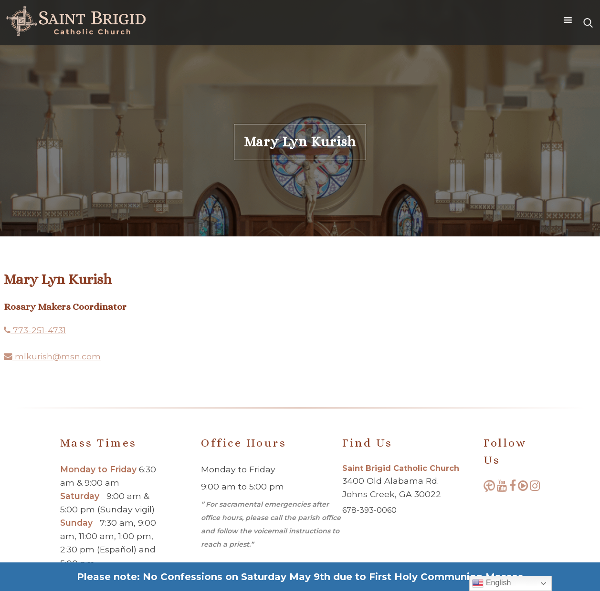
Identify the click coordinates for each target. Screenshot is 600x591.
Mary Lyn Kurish (300, 142)
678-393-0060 (369, 510)
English (491, 583)
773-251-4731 (35, 330)
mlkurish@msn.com (52, 356)
